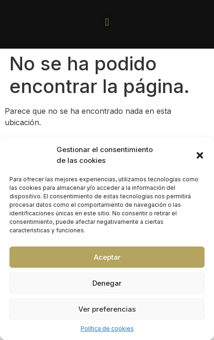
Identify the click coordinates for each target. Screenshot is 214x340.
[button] (200, 155)
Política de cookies (107, 328)
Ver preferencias (107, 309)
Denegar (107, 283)
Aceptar (107, 257)
